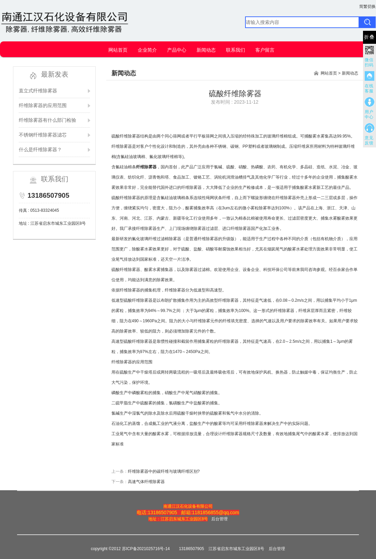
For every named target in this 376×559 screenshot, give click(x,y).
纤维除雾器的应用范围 (43, 105)
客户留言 (264, 50)
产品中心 (176, 50)
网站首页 (117, 50)
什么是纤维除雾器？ (40, 149)
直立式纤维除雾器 (38, 90)
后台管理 (219, 519)
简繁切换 (367, 6)
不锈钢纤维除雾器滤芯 (43, 135)
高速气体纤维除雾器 (146, 481)
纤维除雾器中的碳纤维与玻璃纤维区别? (164, 471)
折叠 (369, 37)
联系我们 (235, 50)
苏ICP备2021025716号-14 (146, 548)
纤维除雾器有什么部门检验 (47, 120)
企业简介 (147, 50)
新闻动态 (206, 50)
